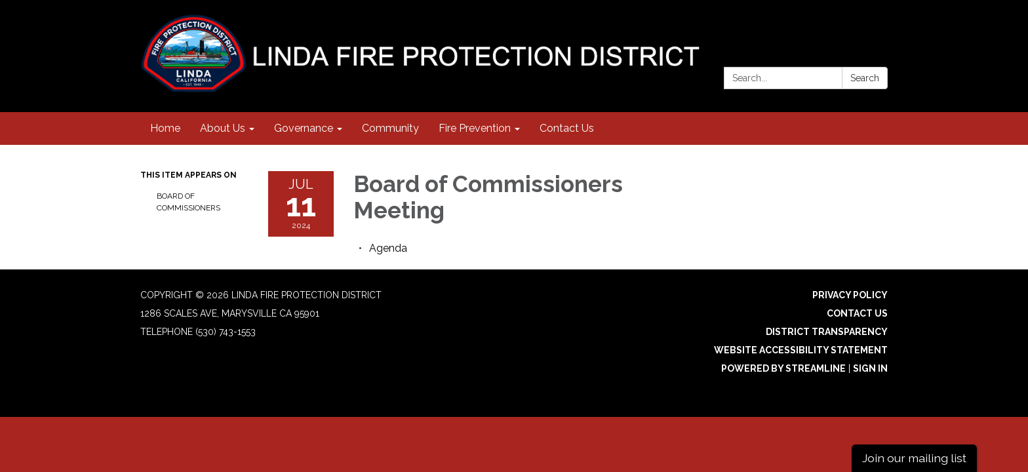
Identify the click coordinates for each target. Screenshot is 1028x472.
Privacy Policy (850, 295)
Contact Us (857, 313)
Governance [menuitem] (303, 128)
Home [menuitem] (165, 128)
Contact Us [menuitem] (567, 128)
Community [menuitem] (390, 128)
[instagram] (855, 26)
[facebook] (879, 26)
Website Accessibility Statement (801, 350)
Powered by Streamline (783, 368)
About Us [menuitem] (222, 128)
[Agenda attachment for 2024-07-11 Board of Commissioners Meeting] (388, 248)
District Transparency (827, 331)
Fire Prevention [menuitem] (475, 128)
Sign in (870, 368)
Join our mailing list (914, 458)
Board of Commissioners (188, 201)
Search (864, 78)
